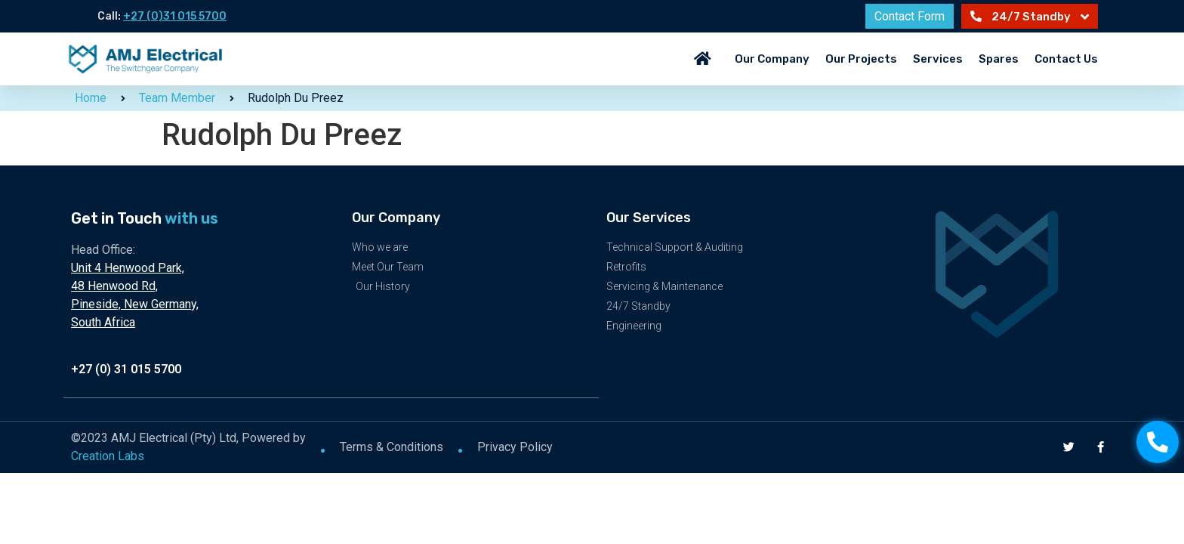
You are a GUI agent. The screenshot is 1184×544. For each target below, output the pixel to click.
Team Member (177, 98)
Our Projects (861, 59)
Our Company (772, 59)
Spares (999, 59)
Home (90, 98)
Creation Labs (107, 455)
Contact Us (1066, 59)
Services (938, 59)
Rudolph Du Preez (296, 98)
